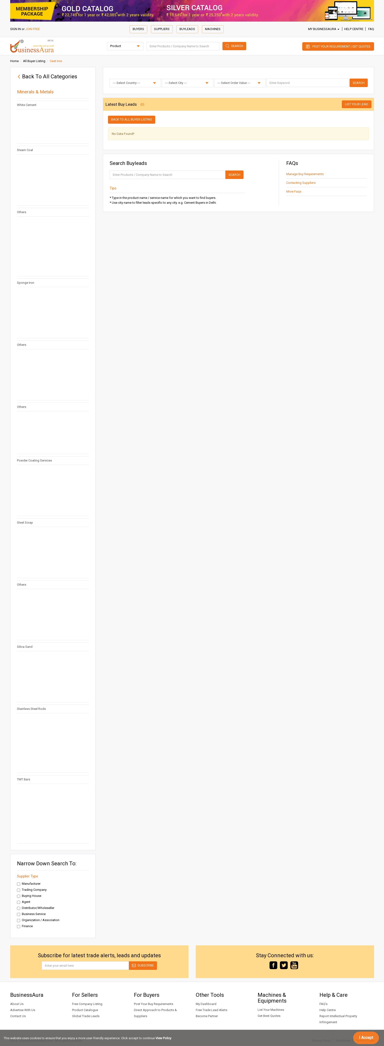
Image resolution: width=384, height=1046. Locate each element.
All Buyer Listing (34, 61)
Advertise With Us (22, 1010)
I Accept (366, 1037)
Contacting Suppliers (301, 183)
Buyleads (187, 29)
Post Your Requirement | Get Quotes (341, 46)
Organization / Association (38, 920)
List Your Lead (356, 104)
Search (237, 46)
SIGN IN (15, 29)
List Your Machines (271, 1010)
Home (14, 61)
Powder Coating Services (34, 460)
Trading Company (32, 890)
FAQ (371, 29)
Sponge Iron (25, 282)
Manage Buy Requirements (305, 174)
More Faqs (293, 191)
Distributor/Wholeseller (35, 908)
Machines (213, 29)
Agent (23, 902)
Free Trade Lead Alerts (211, 1010)
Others (21, 212)
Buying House (29, 896)
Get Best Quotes (269, 1016)
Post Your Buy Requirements (153, 1004)
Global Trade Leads (85, 1016)
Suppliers (162, 29)
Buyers (138, 29)
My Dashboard (206, 1004)
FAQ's (323, 1004)
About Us (17, 1004)
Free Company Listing (87, 1004)
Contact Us (18, 1016)
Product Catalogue (85, 1010)
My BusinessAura (323, 29)
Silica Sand (25, 647)
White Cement (26, 105)
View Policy (163, 1038)
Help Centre (353, 29)
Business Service (31, 914)
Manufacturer (29, 884)
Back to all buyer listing (131, 119)
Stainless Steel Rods (31, 709)
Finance (25, 926)
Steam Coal (25, 150)
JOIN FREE (32, 29)
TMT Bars (23, 779)
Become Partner (207, 1016)
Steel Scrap (25, 522)
